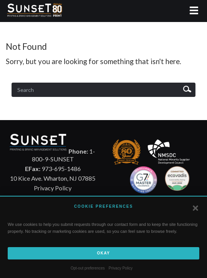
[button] (195, 208)
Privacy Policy (120, 268)
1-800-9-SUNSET (63, 155)
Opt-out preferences (87, 268)
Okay (103, 253)
